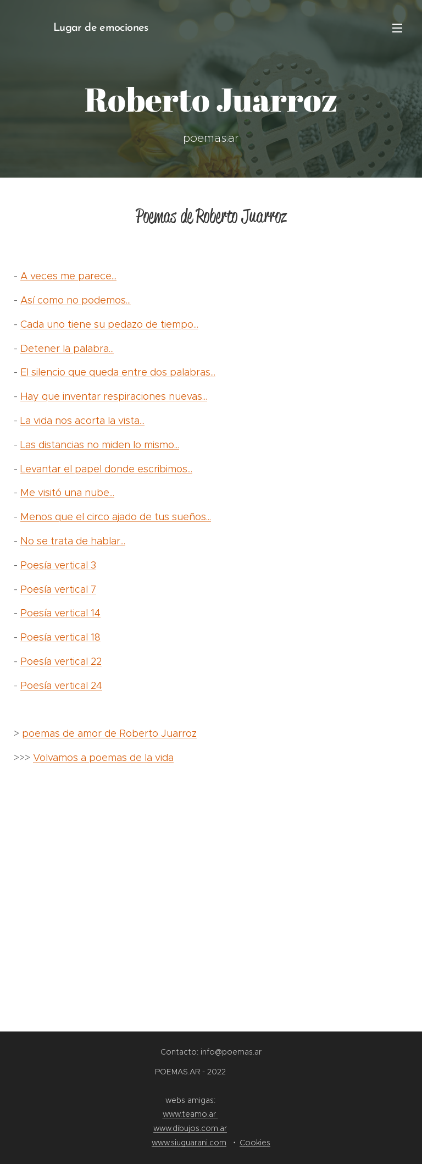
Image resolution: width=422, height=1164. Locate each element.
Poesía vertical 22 (61, 661)
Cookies (255, 1143)
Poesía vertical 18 (60, 637)
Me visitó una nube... (67, 493)
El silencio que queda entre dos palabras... (117, 372)
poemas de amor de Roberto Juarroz (109, 733)
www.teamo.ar (190, 1114)
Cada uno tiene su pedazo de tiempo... (109, 324)
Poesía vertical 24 (61, 686)
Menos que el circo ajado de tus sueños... (115, 517)
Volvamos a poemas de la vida (103, 758)
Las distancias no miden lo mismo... (99, 445)
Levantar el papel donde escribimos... (106, 469)
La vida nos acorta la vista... (82, 421)
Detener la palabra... (67, 349)
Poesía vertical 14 (60, 613)
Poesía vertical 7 (58, 589)
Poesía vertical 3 (58, 565)
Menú (397, 28)
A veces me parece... (68, 276)
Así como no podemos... (75, 300)
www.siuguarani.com (189, 1143)
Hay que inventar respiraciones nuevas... (113, 396)
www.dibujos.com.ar (190, 1128)
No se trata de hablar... (72, 541)
